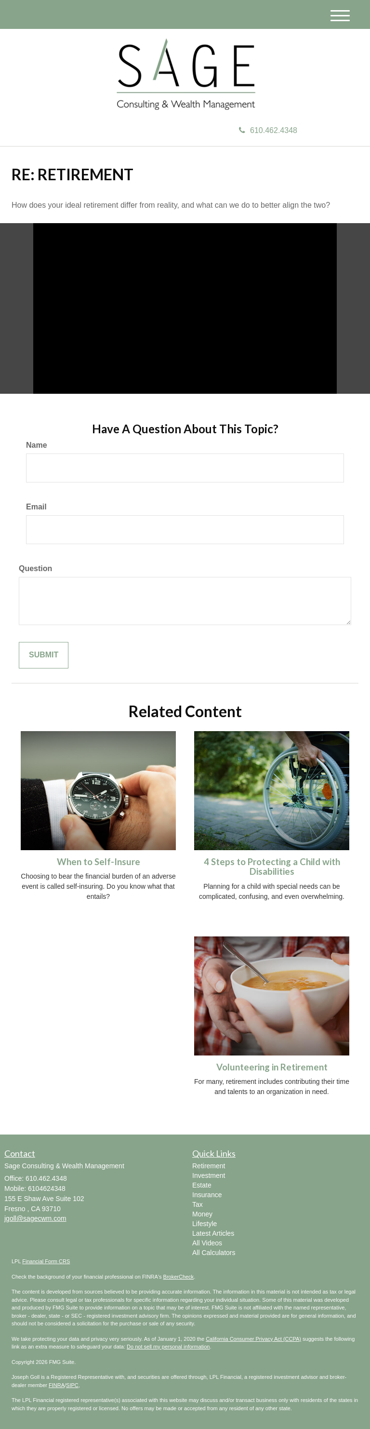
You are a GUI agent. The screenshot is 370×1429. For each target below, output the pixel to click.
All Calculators (213, 1252)
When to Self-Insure (98, 861)
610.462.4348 (268, 130)
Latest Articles (213, 1233)
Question (35, 568)
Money (202, 1214)
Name (36, 445)
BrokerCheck (178, 1277)
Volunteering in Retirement (272, 1067)
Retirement (208, 1166)
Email (36, 507)
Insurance (207, 1195)
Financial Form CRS (46, 1261)
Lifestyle (204, 1224)
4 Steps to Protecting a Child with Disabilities (272, 866)
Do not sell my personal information (168, 1346)
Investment (208, 1175)
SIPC (72, 1385)
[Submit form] (43, 655)
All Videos (207, 1243)
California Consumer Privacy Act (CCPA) (253, 1339)
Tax (197, 1204)
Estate (201, 1185)
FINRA (57, 1385)
